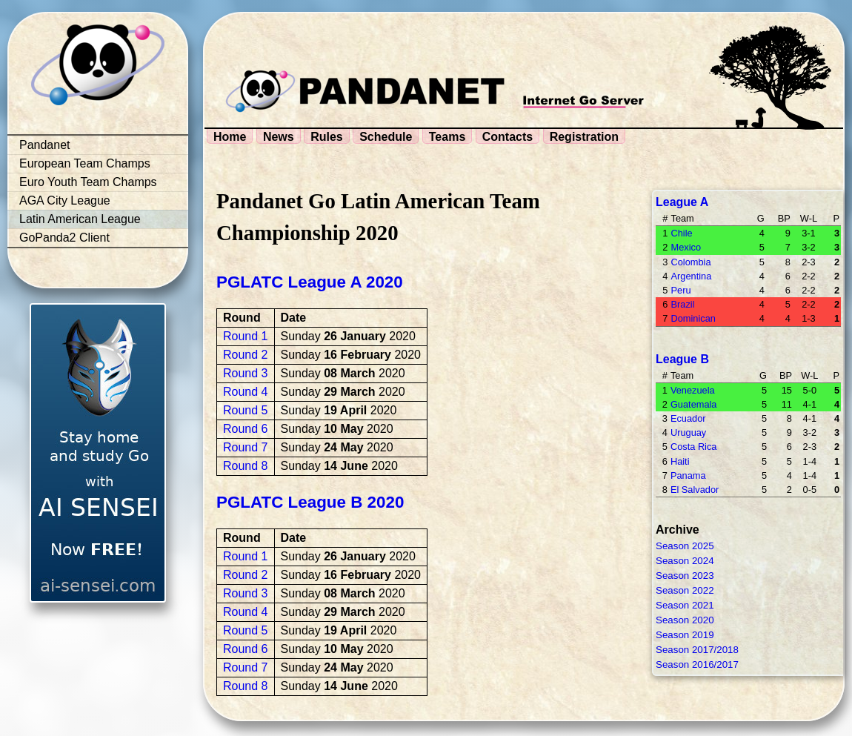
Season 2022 (685, 590)
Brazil (682, 304)
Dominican (692, 318)
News (278, 136)
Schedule (385, 136)
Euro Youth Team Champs (88, 182)
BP (784, 218)
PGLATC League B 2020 (310, 502)
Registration (584, 136)
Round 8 (245, 466)
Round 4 (245, 391)
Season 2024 (685, 560)
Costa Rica (693, 446)
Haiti (680, 461)
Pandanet (44, 145)
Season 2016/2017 (697, 664)
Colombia (690, 262)
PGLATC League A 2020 (309, 282)
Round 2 (245, 354)
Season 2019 (685, 634)
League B (682, 359)
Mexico (685, 247)
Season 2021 (685, 605)
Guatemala (693, 404)
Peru (680, 290)
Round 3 (245, 373)
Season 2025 (685, 545)
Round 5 (245, 410)
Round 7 (245, 447)
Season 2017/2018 (697, 649)
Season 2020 (685, 620)
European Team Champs (84, 163)
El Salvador (694, 489)
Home (229, 136)
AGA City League (64, 200)
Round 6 (245, 428)
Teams (447, 136)
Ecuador (688, 418)
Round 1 (245, 336)
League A (682, 202)
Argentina (690, 276)
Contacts (507, 136)
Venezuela (692, 390)
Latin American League (80, 219)
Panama (688, 475)
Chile (681, 233)
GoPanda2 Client (64, 237)
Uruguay (688, 432)
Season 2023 (685, 575)
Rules (326, 136)
